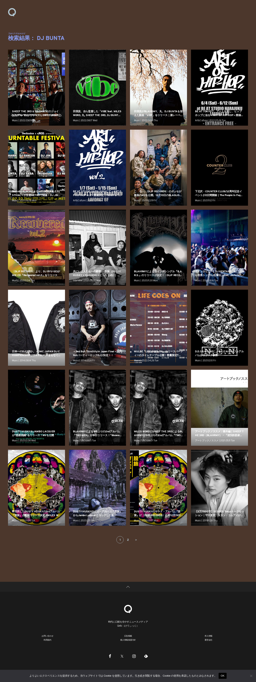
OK (222, 675)
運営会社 (208, 640)
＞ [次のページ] (136, 539)
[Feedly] (146, 656)
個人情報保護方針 (128, 640)
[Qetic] (128, 608)
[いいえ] (251, 676)
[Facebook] (110, 656)
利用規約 (47, 640)
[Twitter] (122, 656)
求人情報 (208, 636)
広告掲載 (128, 636)
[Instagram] (134, 656)
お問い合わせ (47, 636)
